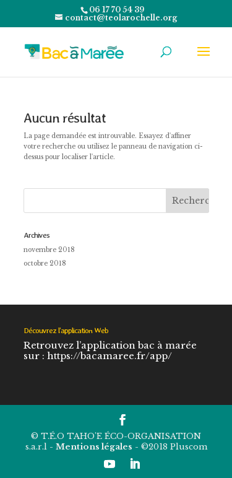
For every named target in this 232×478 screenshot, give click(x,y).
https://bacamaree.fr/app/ (109, 356)
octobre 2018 (45, 263)
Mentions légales (94, 446)
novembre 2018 (49, 250)
